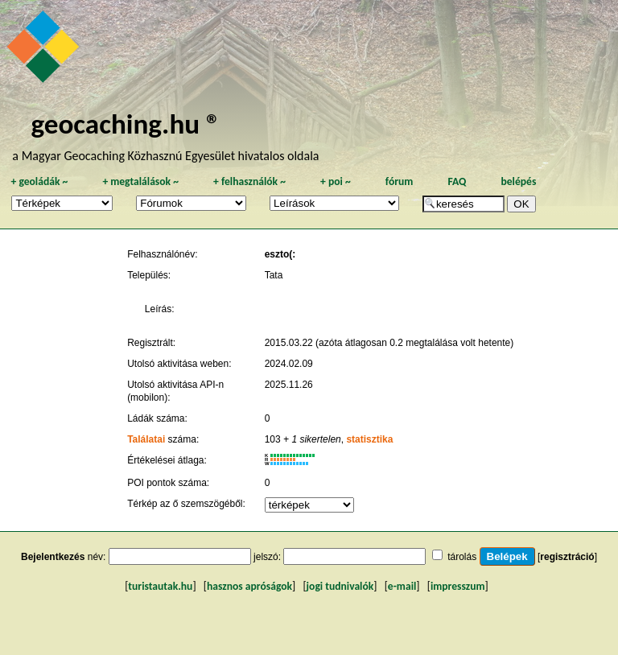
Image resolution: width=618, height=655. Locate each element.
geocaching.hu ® (125, 123)
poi (335, 181)
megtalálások (140, 181)
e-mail (402, 586)
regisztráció (567, 556)
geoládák (39, 181)
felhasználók (249, 181)
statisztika (369, 439)
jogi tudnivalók (340, 586)
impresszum (458, 586)
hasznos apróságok (249, 586)
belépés (518, 181)
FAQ (456, 181)
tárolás (461, 556)
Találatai (146, 439)
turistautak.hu (160, 586)
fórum (399, 181)
